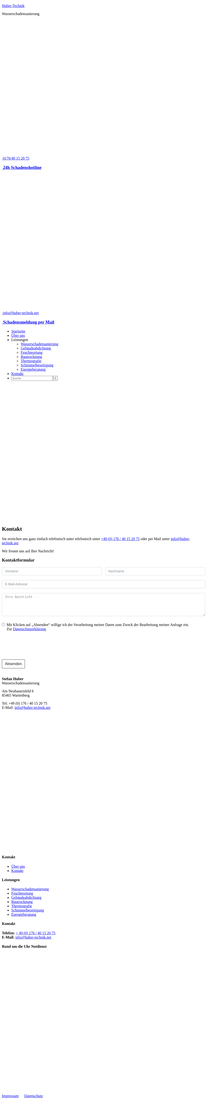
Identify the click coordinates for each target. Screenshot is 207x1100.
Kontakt (17, 871)
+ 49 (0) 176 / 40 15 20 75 (35, 933)
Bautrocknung (22, 902)
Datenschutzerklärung (29, 629)
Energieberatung (23, 914)
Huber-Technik (13, 6)
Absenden (13, 664)
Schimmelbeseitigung (27, 910)
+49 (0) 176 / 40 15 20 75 (120, 539)
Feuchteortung (22, 893)
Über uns (18, 866)
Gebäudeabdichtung (26, 897)
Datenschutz (33, 1096)
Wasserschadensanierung (30, 889)
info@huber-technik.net (33, 708)
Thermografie (21, 906)
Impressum (10, 1096)
